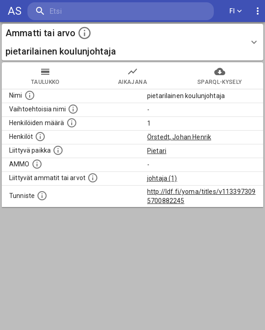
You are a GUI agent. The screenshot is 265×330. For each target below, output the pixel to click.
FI (236, 11)
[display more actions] (257, 11)
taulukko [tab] (45, 75)
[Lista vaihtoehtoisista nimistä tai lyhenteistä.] (73, 109)
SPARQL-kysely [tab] (219, 75)
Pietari (156, 150)
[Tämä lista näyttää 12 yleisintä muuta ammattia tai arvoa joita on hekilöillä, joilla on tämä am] (92, 177)
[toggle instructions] (84, 33)
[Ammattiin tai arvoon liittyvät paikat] (58, 150)
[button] (132, 42)
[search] (82, 11)
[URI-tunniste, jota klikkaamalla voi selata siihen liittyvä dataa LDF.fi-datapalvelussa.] (42, 195)
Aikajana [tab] (132, 75)
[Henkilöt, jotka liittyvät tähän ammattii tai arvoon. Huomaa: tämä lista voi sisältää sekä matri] (40, 136)
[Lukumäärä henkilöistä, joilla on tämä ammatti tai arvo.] (71, 123)
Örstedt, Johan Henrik (179, 137)
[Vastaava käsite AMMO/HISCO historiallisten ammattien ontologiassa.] (37, 164)
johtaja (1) (162, 178)
